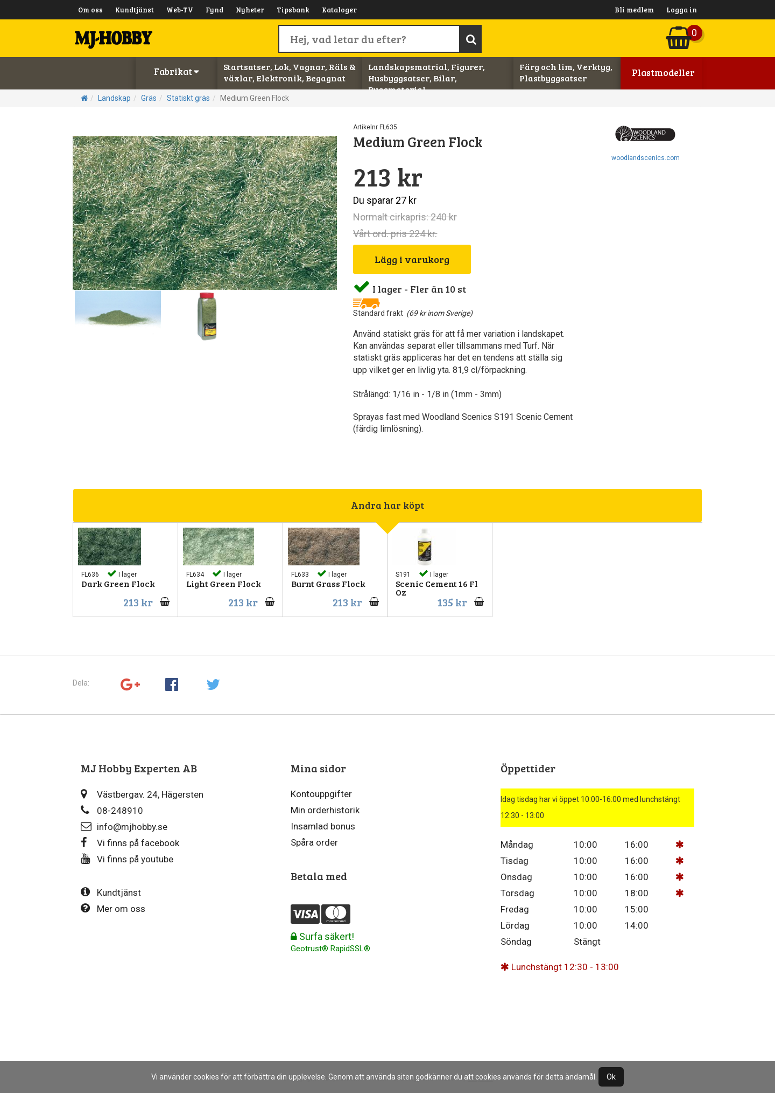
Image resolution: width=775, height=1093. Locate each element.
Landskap (114, 98)
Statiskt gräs (188, 98)
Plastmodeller (663, 72)
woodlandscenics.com (645, 158)
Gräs (149, 98)
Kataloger (339, 10)
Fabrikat (176, 71)
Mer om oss (113, 908)
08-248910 (112, 810)
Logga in (681, 10)
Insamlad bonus (323, 826)
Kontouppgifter (321, 793)
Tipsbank (293, 10)
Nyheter (250, 10)
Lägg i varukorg (412, 259)
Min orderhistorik (325, 810)
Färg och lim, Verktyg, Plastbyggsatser (565, 72)
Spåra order (314, 842)
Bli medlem (634, 10)
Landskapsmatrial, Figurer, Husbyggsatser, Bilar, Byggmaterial (426, 78)
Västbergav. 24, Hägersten (142, 794)
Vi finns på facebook (130, 842)
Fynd (214, 10)
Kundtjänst (134, 10)
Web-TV (179, 10)
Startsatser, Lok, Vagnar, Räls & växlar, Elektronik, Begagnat (289, 72)
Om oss (90, 10)
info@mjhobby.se (124, 826)
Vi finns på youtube (127, 858)
